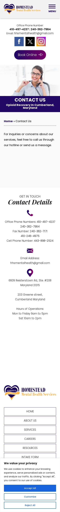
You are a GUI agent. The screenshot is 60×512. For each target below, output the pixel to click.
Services (30, 430)
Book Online (27, 54)
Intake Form (30, 457)
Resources (30, 448)
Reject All (30, 505)
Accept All (30, 488)
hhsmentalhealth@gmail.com (34, 33)
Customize (30, 496)
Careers (30, 439)
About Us (30, 420)
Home (8, 121)
